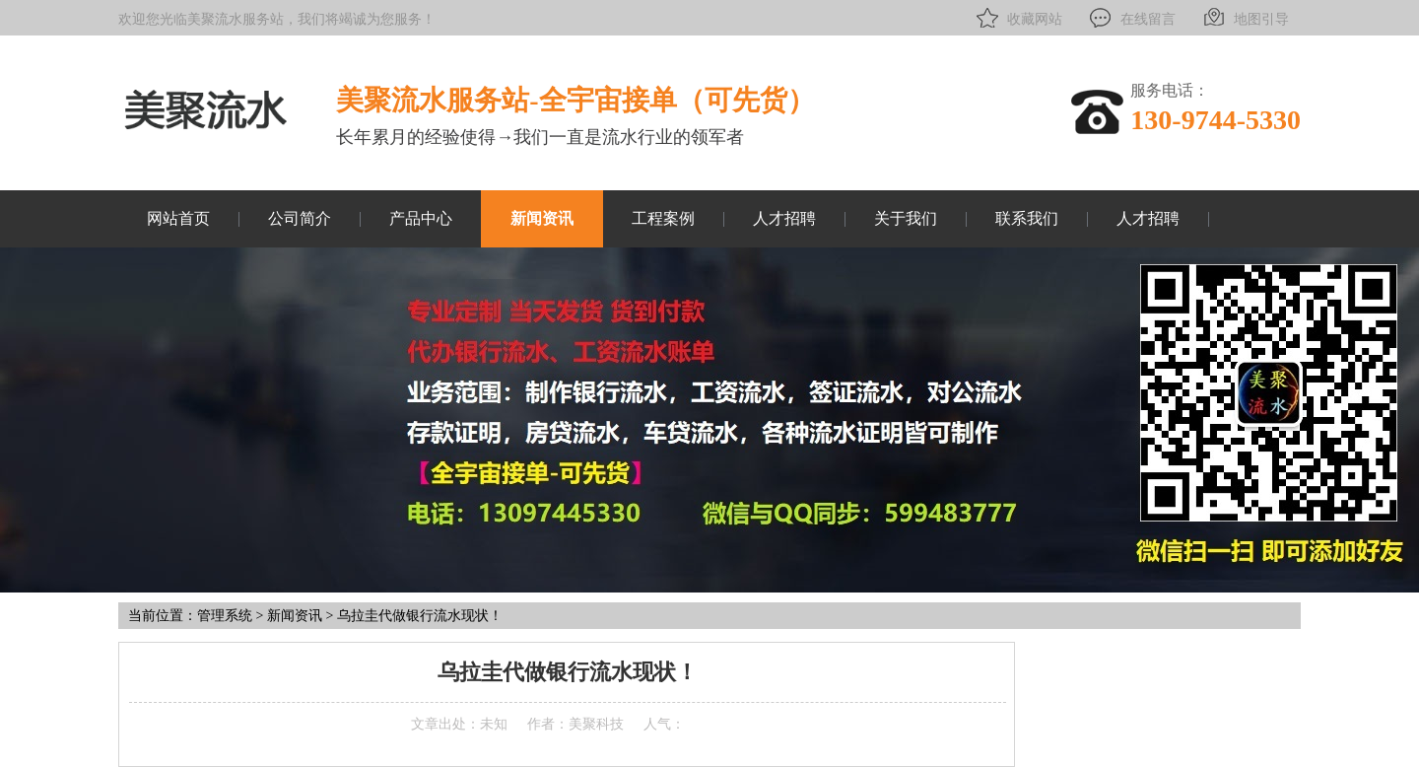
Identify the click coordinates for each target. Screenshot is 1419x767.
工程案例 (663, 218)
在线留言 (1131, 17)
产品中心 (420, 218)
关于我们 (905, 218)
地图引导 (1244, 17)
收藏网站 (1017, 17)
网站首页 (178, 218)
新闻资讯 (542, 218)
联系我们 (1026, 218)
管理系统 (224, 615)
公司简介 (299, 218)
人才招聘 (784, 218)
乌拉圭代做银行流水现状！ (420, 615)
